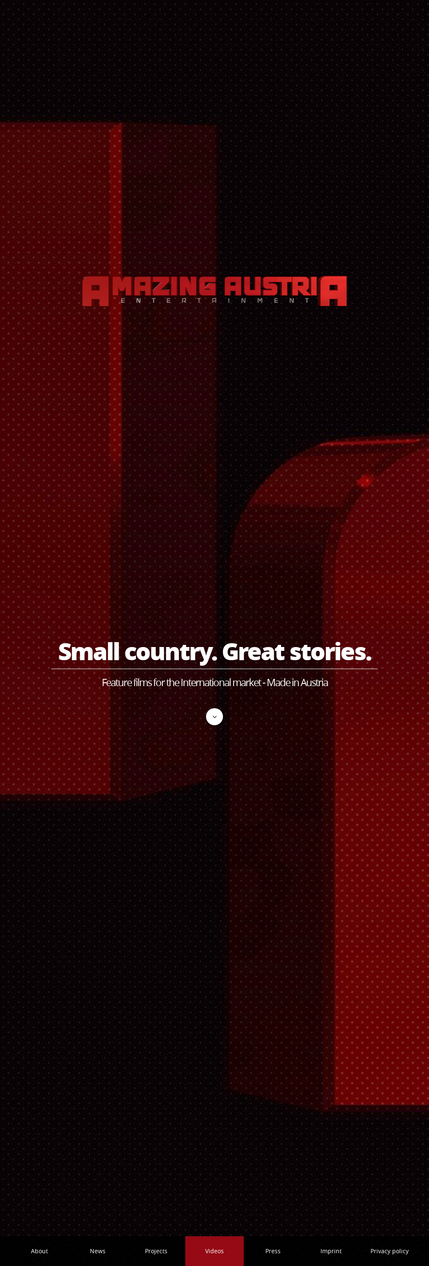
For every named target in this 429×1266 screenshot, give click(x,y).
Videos (214, 1251)
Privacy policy (389, 1251)
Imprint (331, 1251)
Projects (156, 1251)
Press (273, 1251)
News (98, 1251)
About (39, 1251)
